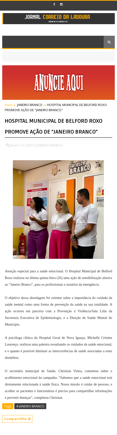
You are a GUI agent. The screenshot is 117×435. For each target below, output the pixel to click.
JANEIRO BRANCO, (50, 145)
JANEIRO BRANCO (29, 105)
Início (8, 105)
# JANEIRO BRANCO (30, 406)
